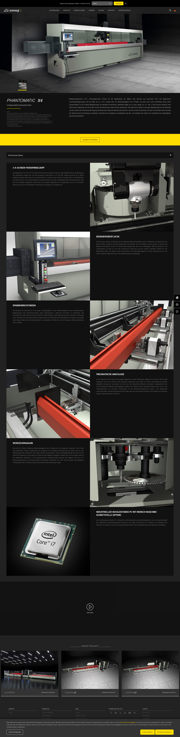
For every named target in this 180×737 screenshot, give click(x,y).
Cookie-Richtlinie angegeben (128, 722)
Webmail (78, 712)
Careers (92, 10)
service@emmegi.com (81, 715)
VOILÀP (10, 712)
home (8, 111)
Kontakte (111, 10)
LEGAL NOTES (145, 715)
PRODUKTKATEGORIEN (47, 712)
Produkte (66, 10)
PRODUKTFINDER (46, 718)
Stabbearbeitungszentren (15, 126)
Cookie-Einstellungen (15, 732)
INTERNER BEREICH (124, 10)
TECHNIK (101, 10)
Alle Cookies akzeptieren (164, 732)
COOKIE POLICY (146, 718)
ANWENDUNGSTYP (46, 715)
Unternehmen (54, 10)
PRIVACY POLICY (146, 712)
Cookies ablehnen (147, 732)
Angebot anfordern (90, 139)
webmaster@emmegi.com (82, 718)
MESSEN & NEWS (79, 10)
